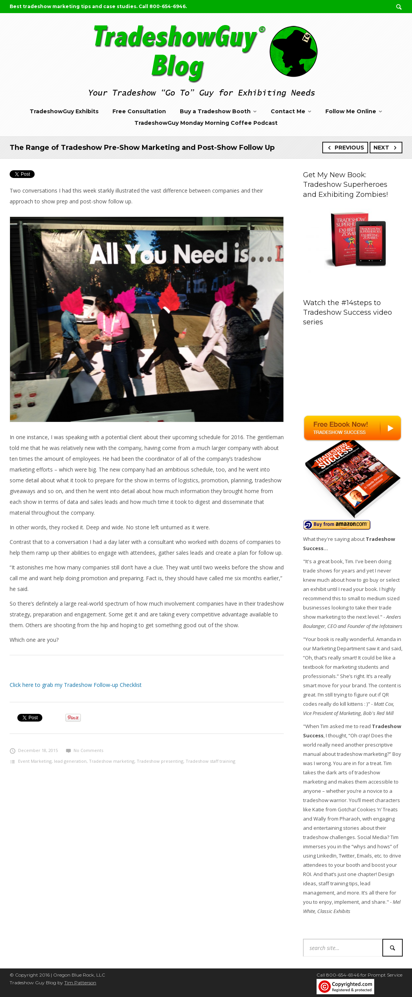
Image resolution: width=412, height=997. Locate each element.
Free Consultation (139, 111)
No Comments (84, 750)
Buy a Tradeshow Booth (215, 111)
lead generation (70, 761)
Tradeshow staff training (210, 761)
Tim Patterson (80, 982)
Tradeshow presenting (160, 761)
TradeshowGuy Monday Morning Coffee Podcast (206, 122)
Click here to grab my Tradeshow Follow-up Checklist (76, 684)
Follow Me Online (350, 111)
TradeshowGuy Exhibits (64, 111)
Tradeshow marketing (111, 761)
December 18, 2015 (34, 750)
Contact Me (288, 111)
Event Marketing (35, 761)
